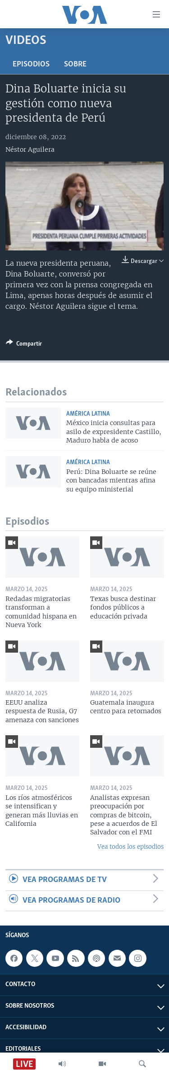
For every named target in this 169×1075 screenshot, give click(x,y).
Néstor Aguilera (30, 149)
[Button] (24, 345)
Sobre (75, 64)
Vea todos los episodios (130, 847)
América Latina (88, 414)
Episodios (31, 64)
